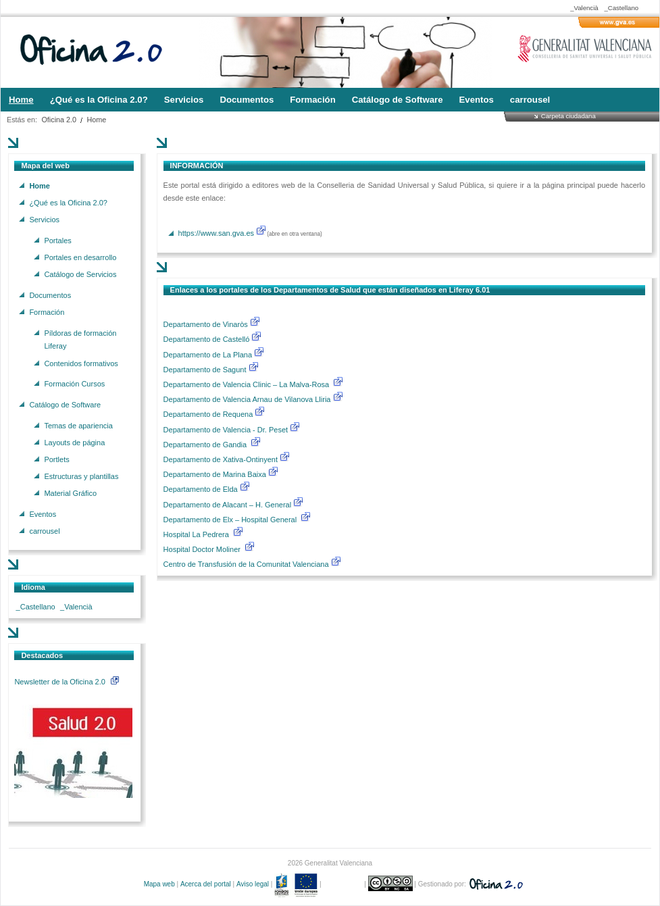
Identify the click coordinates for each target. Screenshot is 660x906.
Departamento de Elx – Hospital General (231, 519)
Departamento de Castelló (206, 339)
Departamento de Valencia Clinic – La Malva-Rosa (247, 384)
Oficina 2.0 (58, 120)
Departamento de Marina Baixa (215, 474)
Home (97, 120)
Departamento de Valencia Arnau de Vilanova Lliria (248, 399)
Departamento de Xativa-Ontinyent (220, 459)
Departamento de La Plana (214, 355)
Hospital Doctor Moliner (201, 549)
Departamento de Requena (209, 414)
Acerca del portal (205, 884)
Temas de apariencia (78, 425)
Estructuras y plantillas (81, 476)
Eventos (42, 514)
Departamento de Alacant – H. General (228, 505)
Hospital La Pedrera (196, 534)
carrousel (44, 531)
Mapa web (159, 884)
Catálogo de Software (65, 404)
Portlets (56, 459)
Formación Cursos (74, 384)
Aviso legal (252, 884)
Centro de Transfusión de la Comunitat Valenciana (246, 564)
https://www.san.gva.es (216, 233)
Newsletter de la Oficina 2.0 (66, 682)
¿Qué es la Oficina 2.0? (68, 202)
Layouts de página (74, 442)
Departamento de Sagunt (206, 370)
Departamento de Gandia (206, 445)
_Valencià (584, 7)
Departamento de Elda (201, 489)
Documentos (50, 295)
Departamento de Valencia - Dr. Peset (225, 430)
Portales (57, 240)
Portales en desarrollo (80, 257)
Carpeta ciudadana (568, 116)
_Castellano (621, 7)
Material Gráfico (70, 493)
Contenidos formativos (81, 363)
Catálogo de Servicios (80, 274)
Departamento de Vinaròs (205, 324)
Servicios (44, 220)
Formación (46, 311)
